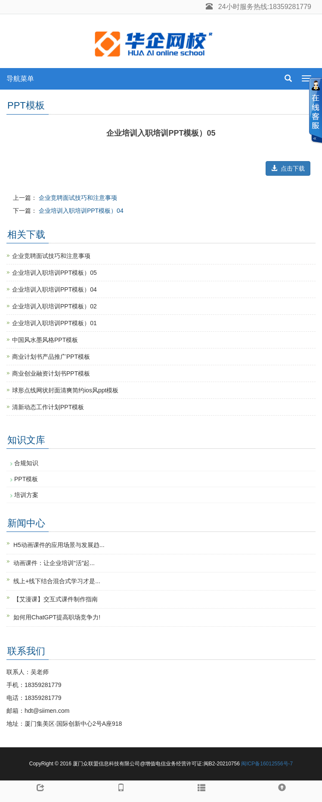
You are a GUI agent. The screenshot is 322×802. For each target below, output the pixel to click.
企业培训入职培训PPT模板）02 (54, 306)
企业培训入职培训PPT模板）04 (81, 210)
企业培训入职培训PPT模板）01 (54, 323)
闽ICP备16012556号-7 (267, 764)
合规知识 (26, 463)
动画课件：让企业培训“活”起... (54, 563)
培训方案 (26, 494)
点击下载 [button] (288, 168)
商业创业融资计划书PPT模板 (51, 373)
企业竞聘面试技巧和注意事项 (78, 197)
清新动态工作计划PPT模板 (48, 407)
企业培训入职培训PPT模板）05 (54, 272)
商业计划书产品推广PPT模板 (51, 356)
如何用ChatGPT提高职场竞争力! (56, 617)
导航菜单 (20, 78)
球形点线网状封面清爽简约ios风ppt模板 (65, 390)
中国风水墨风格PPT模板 (45, 339)
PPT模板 (26, 479)
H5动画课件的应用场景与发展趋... (59, 544)
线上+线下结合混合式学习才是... (56, 581)
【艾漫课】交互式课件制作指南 (55, 599)
